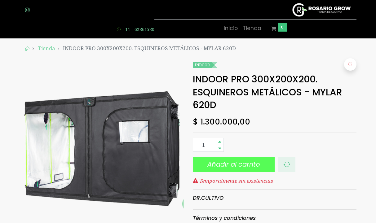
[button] (286, 164)
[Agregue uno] (219, 141)
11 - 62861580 (139, 29)
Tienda (46, 48)
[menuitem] (230, 28)
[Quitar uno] (219, 148)
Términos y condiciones (224, 218)
